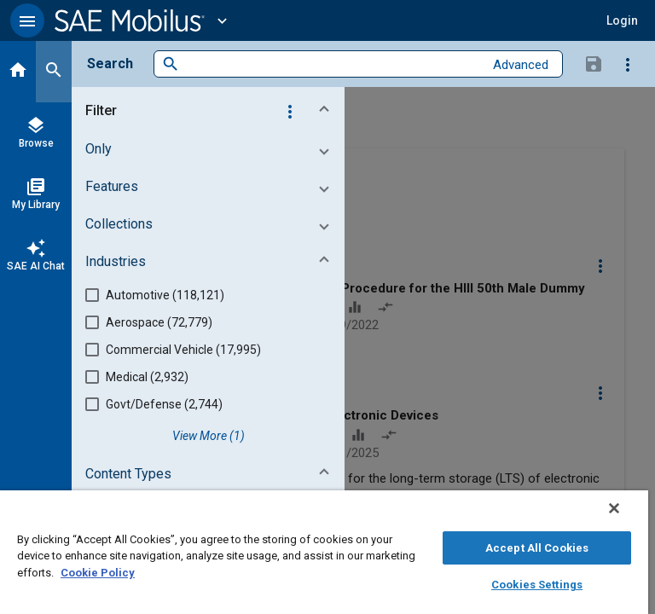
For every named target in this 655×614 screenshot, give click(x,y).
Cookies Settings (537, 584)
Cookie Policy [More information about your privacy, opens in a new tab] (98, 572)
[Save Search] (594, 63)
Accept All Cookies (536, 548)
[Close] (614, 508)
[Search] (54, 71)
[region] (324, 552)
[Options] (628, 64)
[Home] (18, 71)
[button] (27, 20)
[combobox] (331, 64)
